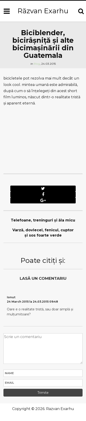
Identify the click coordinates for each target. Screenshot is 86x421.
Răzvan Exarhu (43, 11)
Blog (37, 63)
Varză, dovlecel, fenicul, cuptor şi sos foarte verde (43, 232)
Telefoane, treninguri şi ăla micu (43, 220)
